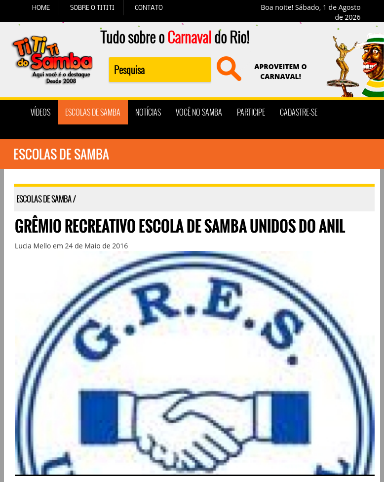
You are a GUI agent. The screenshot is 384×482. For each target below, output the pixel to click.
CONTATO (149, 7)
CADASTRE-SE (298, 112)
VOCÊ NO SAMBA (199, 112)
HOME (41, 7)
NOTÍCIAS (148, 112)
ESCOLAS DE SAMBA (92, 112)
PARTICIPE (251, 112)
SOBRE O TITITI (92, 7)
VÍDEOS (40, 112)
